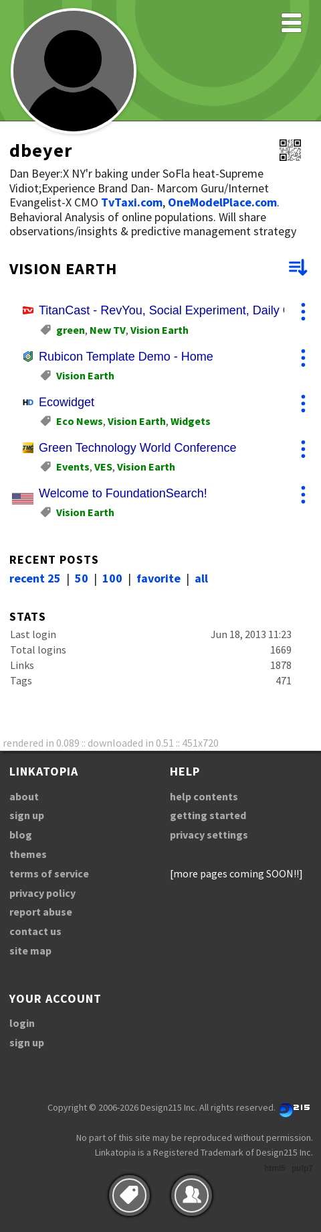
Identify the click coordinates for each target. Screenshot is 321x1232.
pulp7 (302, 1168)
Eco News (79, 421)
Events (73, 466)
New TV (108, 329)
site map (30, 950)
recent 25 (35, 578)
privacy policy (42, 893)
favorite (158, 578)
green (70, 329)
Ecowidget (66, 402)
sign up (26, 815)
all (201, 578)
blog (20, 834)
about (24, 796)
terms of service (49, 873)
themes (28, 854)
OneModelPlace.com (222, 202)
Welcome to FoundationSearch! (123, 493)
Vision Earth (159, 329)
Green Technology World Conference (138, 447)
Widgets (191, 421)
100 (112, 578)
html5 (275, 1168)
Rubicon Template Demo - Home (126, 356)
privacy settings (209, 834)
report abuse (40, 911)
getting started (208, 815)
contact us (35, 931)
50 (81, 578)
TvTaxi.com (132, 202)
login (22, 1023)
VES (103, 466)
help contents (204, 796)
